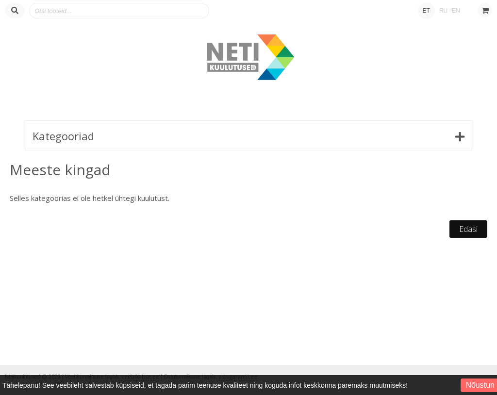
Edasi (468, 229)
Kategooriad (63, 136)
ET (426, 10)
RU (443, 10)
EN (456, 10)
